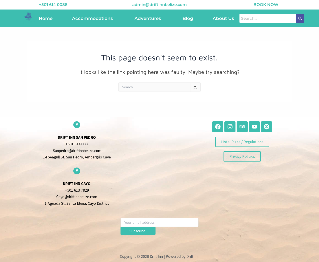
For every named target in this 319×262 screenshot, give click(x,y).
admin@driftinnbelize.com (159, 4)
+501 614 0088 (53, 4)
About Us (223, 18)
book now (265, 4)
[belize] (159, 154)
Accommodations (92, 18)
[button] (93, 18)
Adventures (147, 18)
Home (46, 18)
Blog (188, 18)
